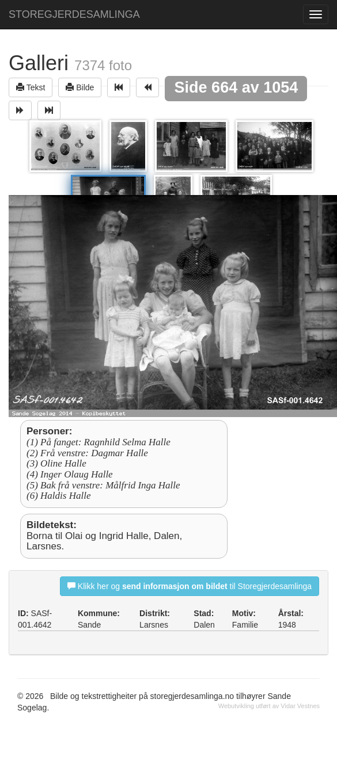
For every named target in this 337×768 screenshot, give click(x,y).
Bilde (80, 87)
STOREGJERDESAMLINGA (74, 14)
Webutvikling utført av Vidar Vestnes (269, 705)
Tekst (30, 87)
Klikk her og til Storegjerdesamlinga (189, 586)
